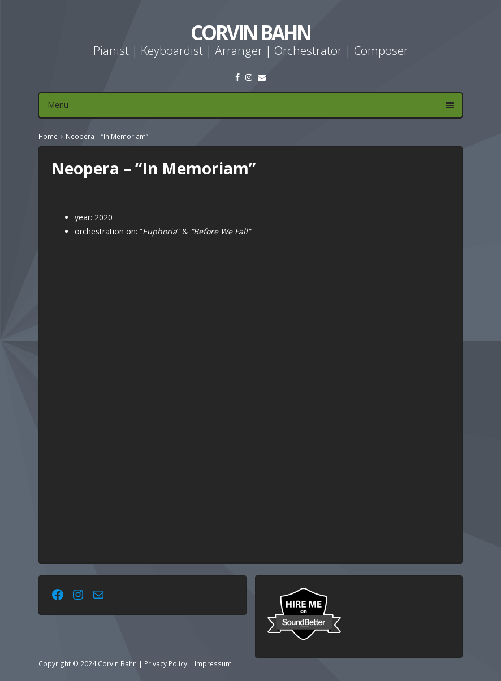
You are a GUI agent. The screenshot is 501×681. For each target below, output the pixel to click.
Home (48, 136)
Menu (250, 104)
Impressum (213, 663)
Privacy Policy (165, 663)
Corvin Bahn (250, 32)
